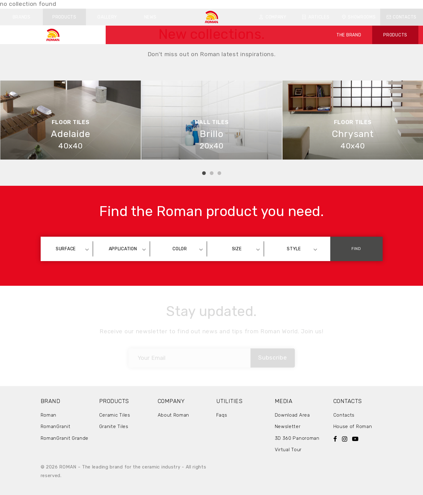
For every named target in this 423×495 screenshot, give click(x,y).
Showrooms (359, 17)
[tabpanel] (70, 120)
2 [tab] (212, 173)
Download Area (292, 415)
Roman (49, 415)
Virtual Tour (288, 449)
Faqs (221, 415)
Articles (315, 17)
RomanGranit (56, 426)
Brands (22, 17)
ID (325, 4)
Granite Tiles (113, 426)
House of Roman (352, 426)
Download (269, 4)
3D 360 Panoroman (297, 438)
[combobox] (69, 248)
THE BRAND (348, 35)
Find (356, 248)
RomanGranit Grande (65, 438)
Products (64, 17)
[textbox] (69, 248)
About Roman (173, 415)
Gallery (107, 17)
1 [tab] (204, 173)
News (150, 17)
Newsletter (288, 426)
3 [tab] (219, 173)
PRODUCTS (395, 35)
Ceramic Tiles (114, 415)
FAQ (293, 4)
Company (273, 17)
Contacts (402, 17)
